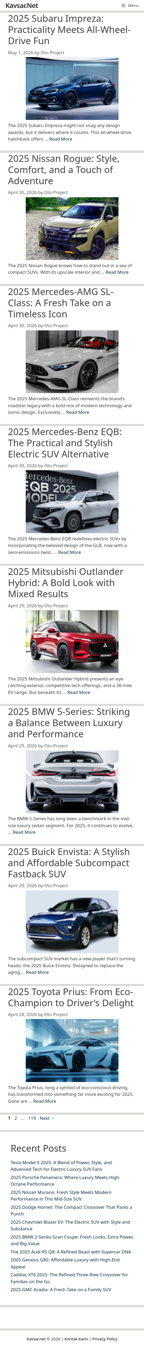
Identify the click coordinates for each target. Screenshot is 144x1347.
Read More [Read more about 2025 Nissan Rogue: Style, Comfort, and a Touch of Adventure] (117, 272)
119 (32, 1118)
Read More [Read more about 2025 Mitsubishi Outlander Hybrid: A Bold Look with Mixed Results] (78, 692)
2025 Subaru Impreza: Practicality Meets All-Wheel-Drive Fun (69, 29)
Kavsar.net (36, 1338)
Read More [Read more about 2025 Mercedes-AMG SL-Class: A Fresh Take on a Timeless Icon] (77, 412)
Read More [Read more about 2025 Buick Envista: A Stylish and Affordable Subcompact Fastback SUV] (37, 972)
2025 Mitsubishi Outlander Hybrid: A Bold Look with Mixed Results (66, 582)
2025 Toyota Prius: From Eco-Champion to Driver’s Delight (71, 997)
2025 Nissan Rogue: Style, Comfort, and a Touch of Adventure (64, 169)
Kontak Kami (76, 1338)
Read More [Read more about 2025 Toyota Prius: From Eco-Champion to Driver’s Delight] (44, 1101)
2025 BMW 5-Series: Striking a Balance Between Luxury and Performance (69, 722)
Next (47, 1118)
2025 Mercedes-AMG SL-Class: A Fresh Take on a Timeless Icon (61, 302)
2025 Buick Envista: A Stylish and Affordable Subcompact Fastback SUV (69, 862)
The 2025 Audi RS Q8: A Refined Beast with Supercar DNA (71, 1252)
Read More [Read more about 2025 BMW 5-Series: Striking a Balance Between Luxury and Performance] (24, 832)
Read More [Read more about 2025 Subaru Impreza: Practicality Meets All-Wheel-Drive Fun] (60, 139)
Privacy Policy (104, 1338)
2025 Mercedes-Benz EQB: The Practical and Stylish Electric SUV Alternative (65, 442)
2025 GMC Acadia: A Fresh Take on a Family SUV (61, 1289)
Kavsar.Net (21, 5)
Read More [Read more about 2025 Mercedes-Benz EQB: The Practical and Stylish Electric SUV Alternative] (69, 552)
